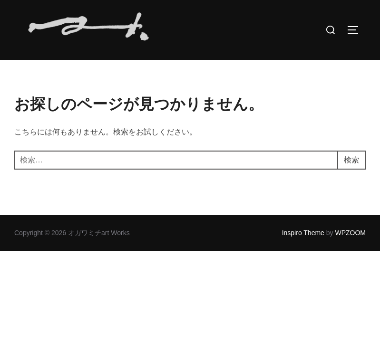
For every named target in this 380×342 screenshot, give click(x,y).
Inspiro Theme (303, 252)
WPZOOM (350, 252)
